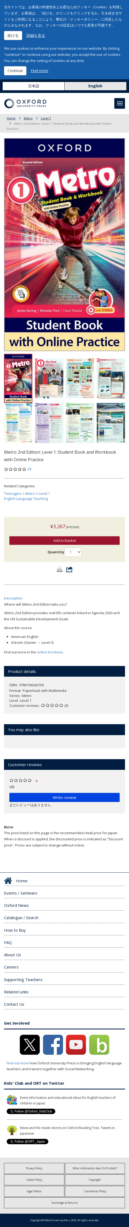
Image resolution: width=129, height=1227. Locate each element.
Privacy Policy (34, 1168)
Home (11, 118)
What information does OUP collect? (95, 1168)
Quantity (56, 552)
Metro (28, 118)
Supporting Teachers (23, 979)
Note (8, 827)
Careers (11, 967)
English (95, 85)
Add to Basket (64, 540)
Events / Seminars (20, 893)
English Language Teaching (26, 498)
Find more (39, 70)
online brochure (50, 652)
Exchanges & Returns (65, 1203)
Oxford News (16, 905)
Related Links (16, 991)
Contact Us (14, 1004)
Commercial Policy (95, 1191)
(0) (29, 469)
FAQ (8, 942)
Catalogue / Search (21, 917)
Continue (15, 70)
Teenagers (13, 493)
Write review (64, 797)
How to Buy (15, 930)
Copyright (95, 1180)
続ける (13, 35)
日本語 (33, 85)
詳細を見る (35, 35)
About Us (12, 954)
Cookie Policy (34, 1180)
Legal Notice (34, 1191)
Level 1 (46, 118)
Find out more (18, 1063)
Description (13, 598)
